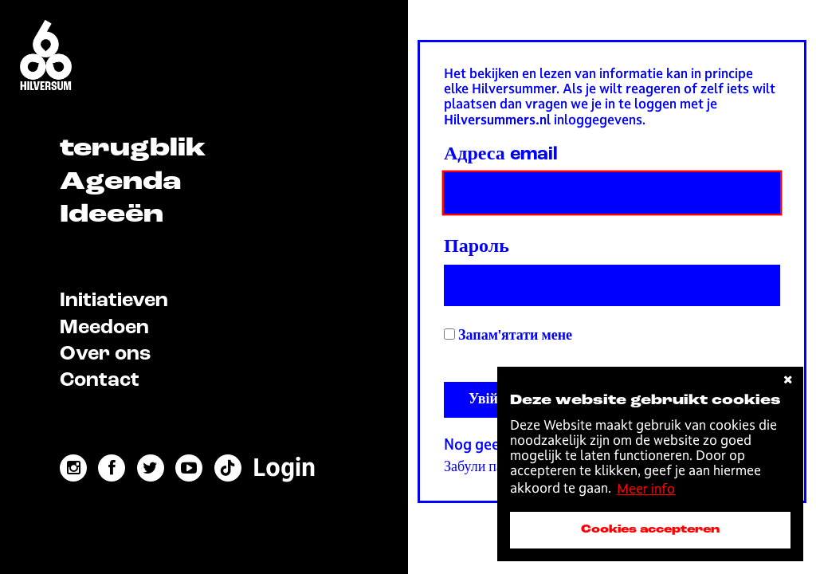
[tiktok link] (227, 468)
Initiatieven (114, 301)
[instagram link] (73, 468)
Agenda (120, 182)
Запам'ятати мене (508, 335)
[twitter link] (150, 468)
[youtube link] (188, 468)
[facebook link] (111, 468)
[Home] (46, 56)
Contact (99, 381)
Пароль (476, 247)
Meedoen (104, 328)
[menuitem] (284, 468)
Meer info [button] (646, 488)
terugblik (133, 149)
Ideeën (111, 215)
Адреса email (501, 154)
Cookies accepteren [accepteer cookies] (650, 529)
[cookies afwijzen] (788, 380)
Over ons (105, 354)
